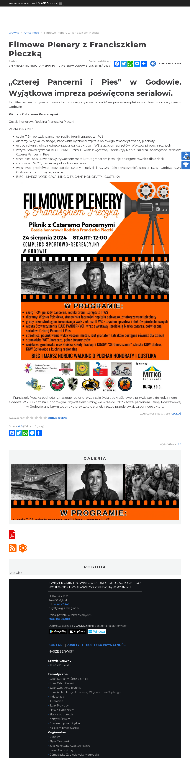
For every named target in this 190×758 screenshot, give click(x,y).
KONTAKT (56, 645)
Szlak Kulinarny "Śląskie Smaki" (68, 678)
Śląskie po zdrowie (60, 714)
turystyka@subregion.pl (64, 608)
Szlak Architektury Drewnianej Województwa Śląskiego (84, 692)
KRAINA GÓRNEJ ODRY (22, 3)
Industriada (56, 696)
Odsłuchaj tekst (165, 64)
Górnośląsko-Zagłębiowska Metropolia (73, 754)
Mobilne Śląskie (60, 619)
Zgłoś (176, 413)
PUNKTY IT (75, 645)
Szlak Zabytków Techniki (64, 687)
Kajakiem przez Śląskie (63, 728)
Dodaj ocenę (57, 417)
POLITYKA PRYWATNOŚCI (106, 645)
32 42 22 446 (61, 604)
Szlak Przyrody (58, 705)
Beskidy (54, 736)
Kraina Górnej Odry (61, 750)
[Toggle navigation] (61, 3)
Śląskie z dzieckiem (61, 710)
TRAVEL (48, 3)
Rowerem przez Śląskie (64, 723)
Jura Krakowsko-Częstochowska (69, 745)
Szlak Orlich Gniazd (61, 683)
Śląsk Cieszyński (59, 741)
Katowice (15, 573)
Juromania (55, 701)
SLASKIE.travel (58, 665)
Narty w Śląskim (59, 719)
